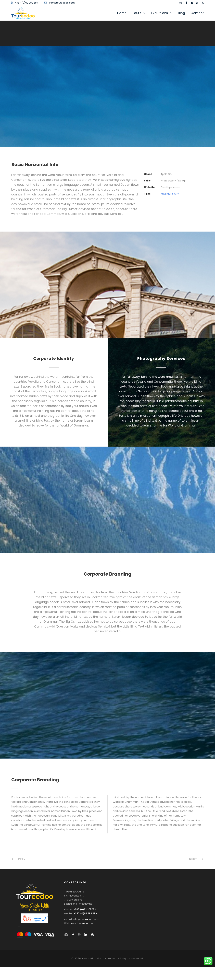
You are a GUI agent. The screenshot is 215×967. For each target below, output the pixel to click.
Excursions (159, 13)
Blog (181, 13)
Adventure (167, 193)
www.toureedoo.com (83, 923)
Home (122, 13)
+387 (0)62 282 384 (26, 2)
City (176, 193)
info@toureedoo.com (62, 2)
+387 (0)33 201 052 (84, 909)
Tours (136, 13)
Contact (197, 13)
